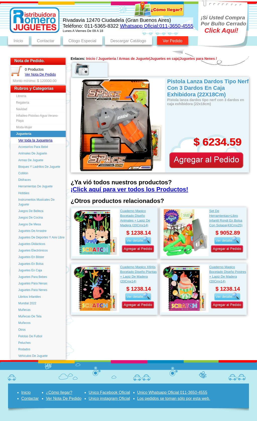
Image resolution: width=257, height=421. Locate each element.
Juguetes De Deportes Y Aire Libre (41, 237)
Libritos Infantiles (29, 297)
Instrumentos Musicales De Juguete (36, 202)
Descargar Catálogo (128, 41)
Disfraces (24, 180)
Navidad (21, 109)
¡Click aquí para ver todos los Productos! (129, 189)
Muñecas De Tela (30, 316)
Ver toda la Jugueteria (35, 140)
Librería (21, 96)
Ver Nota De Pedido (40, 74)
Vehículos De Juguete (33, 356)
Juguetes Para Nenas (32, 283)
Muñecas (24, 310)
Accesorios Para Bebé (33, 147)
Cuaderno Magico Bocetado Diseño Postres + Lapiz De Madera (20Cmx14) (227, 274)
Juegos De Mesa (29, 224)
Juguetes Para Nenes (32, 290)
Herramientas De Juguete (35, 186)
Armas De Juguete (30, 160)
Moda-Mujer (24, 127)
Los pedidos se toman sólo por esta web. (173, 398)
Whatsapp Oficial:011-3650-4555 (156, 26)
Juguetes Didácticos (31, 244)
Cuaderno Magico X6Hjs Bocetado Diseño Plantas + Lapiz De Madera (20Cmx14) (138, 274)
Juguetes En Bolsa (30, 264)
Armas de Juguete (134, 59)
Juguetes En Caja (30, 270)
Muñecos (24, 323)
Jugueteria (23, 134)
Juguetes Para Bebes (32, 277)
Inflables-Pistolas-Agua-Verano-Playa (37, 118)
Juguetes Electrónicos (33, 250)
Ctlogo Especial (82, 41)
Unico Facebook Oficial (109, 392)
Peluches (24, 343)
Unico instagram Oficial (109, 398)
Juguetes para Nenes (197, 59)
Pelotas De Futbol (30, 336)
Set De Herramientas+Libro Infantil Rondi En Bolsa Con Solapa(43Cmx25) (225, 218)
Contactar (45, 41)
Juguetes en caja (164, 59)
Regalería (22, 102)
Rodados (24, 349)
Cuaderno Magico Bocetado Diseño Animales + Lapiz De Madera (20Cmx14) (135, 218)
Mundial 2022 (27, 303)
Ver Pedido (172, 41)
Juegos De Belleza (30, 211)
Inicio (18, 41)
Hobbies (23, 193)
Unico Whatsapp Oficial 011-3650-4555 (172, 392)
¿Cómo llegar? (59, 392)
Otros (22, 329)
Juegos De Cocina (30, 217)
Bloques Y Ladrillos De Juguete (39, 167)
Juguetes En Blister (31, 257)
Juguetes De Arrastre (32, 231)
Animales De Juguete (32, 153)
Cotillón (23, 173)
